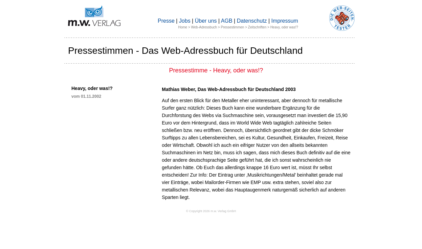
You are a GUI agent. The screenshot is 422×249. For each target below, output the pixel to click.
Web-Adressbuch (204, 27)
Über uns (206, 21)
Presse (166, 21)
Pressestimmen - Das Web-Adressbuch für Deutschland (185, 50)
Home (182, 27)
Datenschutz (252, 21)
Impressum (284, 21)
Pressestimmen (232, 27)
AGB (226, 21)
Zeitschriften (257, 27)
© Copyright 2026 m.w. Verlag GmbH (211, 211)
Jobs (185, 21)
